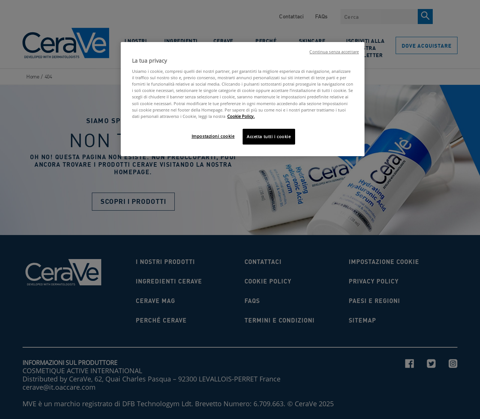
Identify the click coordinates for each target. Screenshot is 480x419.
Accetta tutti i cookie (269, 136)
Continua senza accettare (334, 51)
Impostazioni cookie (213, 136)
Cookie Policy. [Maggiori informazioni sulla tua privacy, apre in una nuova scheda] (241, 116)
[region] (242, 99)
